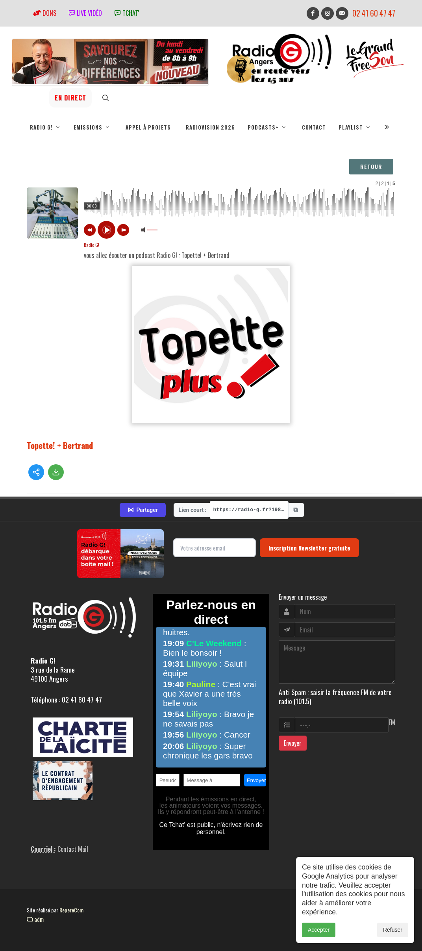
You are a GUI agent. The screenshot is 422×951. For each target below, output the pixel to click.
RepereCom (71, 910)
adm (35, 919)
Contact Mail (72, 849)
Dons (44, 13)
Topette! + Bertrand (60, 442)
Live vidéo (85, 13)
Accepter (318, 930)
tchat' (127, 13)
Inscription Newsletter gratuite (309, 547)
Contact (314, 127)
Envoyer (293, 743)
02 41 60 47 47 (373, 13)
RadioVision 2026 (210, 127)
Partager (142, 510)
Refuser (392, 930)
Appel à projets (148, 127)
